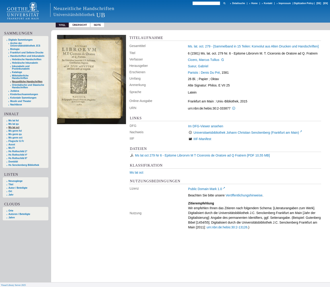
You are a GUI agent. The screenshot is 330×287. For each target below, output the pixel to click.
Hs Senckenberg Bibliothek (23, 165)
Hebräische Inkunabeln (25, 63)
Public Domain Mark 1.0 (205, 189)
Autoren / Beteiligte (19, 214)
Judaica (14, 91)
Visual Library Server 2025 (13, 285)
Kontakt (268, 3)
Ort (10, 191)
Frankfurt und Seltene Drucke (27, 52)
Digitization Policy (303, 3)
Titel (10, 184)
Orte (10, 210)
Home (254, 3)
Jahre (11, 217)
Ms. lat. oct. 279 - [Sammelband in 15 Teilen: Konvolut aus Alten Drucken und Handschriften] (253, 46)
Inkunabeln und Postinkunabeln (21, 67)
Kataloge (17, 72)
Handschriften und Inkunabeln (27, 56)
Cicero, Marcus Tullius (203, 60)
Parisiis (193, 72)
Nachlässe (16, 104)
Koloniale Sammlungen (23, 98)
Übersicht (79, 24)
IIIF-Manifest (202, 139)
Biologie (15, 49)
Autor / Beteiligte (17, 188)
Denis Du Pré (210, 72)
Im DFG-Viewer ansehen (205, 126)
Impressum (285, 3)
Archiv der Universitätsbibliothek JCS (25, 44)
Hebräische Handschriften (27, 59)
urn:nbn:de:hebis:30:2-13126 (227, 227)
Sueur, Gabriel (198, 66)
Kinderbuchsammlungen (24, 94)
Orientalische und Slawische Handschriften (28, 86)
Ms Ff (11, 148)
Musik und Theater (20, 101)
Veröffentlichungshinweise (243, 195)
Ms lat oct (136, 172)
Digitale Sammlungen (20, 40)
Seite (97, 24)
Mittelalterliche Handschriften (20, 76)
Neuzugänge (15, 181)
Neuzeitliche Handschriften (27, 81)
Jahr (10, 194)
